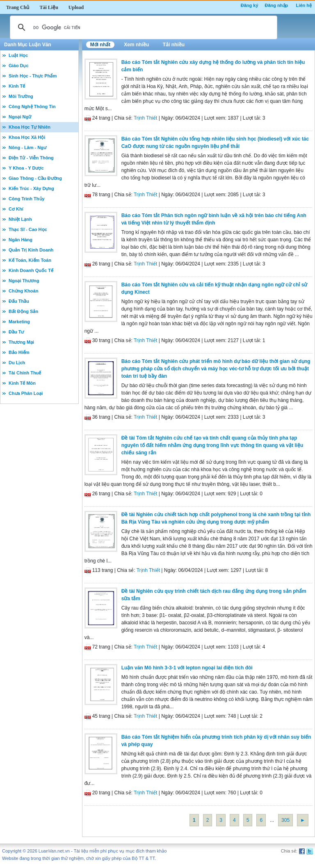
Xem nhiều (136, 45)
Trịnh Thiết (145, 118)
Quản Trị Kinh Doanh (31, 249)
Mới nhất (100, 45)
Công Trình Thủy (27, 198)
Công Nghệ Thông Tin (32, 106)
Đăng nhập (276, 5)
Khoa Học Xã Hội (27, 137)
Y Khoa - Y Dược (26, 168)
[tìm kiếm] (142, 27)
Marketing (19, 321)
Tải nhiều (174, 45)
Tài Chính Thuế (25, 372)
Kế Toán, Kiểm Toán (30, 260)
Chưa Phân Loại (26, 393)
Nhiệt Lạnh (20, 219)
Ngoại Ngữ (20, 116)
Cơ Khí (16, 208)
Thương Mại (21, 342)
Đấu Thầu (19, 301)
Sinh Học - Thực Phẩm (33, 75)
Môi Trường (21, 96)
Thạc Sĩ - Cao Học (28, 229)
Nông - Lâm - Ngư (27, 147)
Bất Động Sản (23, 311)
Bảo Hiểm (19, 352)
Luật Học (18, 55)
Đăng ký (249, 5)
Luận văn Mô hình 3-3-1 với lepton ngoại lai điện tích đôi (187, 668)
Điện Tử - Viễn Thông (31, 157)
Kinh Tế (17, 86)
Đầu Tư (16, 331)
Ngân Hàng (20, 239)
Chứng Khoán (23, 290)
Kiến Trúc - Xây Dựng (31, 188)
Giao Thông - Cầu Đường (35, 178)
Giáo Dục (19, 65)
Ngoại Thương (24, 280)
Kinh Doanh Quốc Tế (31, 270)
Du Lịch (17, 362)
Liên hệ (304, 5)
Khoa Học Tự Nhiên (29, 127)
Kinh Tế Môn (22, 383)
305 (285, 820)
